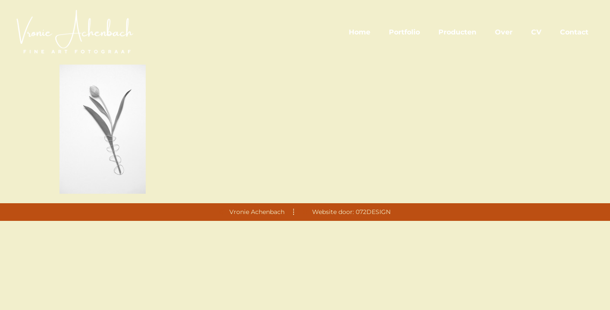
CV (536, 32)
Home (359, 32)
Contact (574, 32)
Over (504, 32)
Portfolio (404, 32)
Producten (457, 32)
